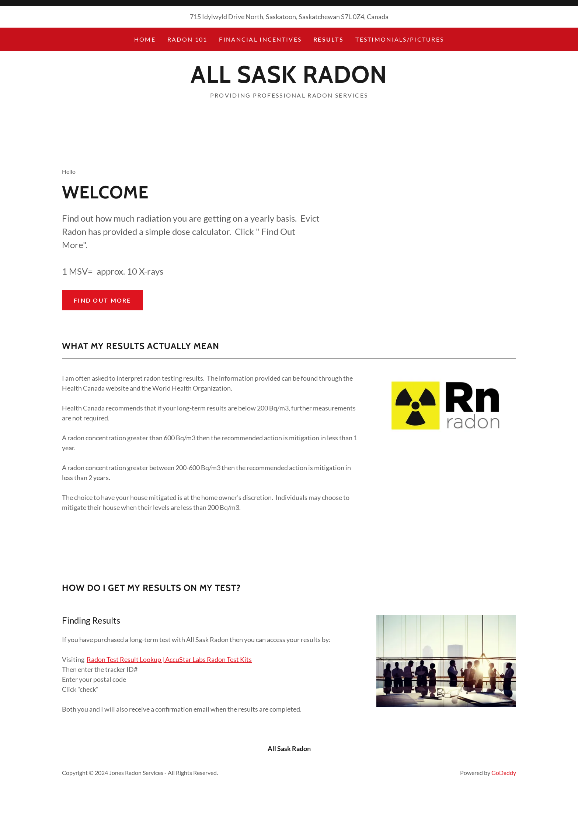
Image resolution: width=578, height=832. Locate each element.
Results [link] (328, 39)
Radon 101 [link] (187, 39)
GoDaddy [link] (503, 772)
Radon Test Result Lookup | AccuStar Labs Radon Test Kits (169, 659)
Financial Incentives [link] (260, 39)
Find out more (102, 300)
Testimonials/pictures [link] (399, 39)
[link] (289, 80)
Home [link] (145, 39)
